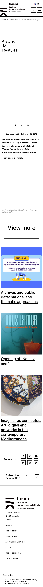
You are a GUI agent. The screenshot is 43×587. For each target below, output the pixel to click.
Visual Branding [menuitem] (12, 558)
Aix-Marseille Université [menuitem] (15, 542)
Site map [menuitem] (9, 525)
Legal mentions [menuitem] (12, 536)
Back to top (8, 575)
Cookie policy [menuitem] (11, 531)
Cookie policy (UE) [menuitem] (13, 553)
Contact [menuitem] (9, 547)
